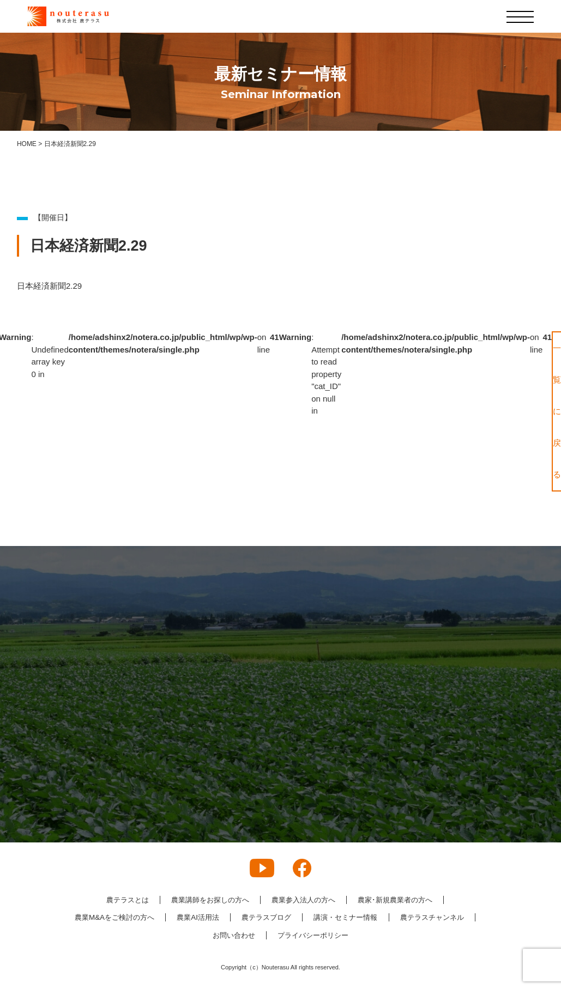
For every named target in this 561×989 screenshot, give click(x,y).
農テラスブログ (311, 918)
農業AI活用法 (238, 918)
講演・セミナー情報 (395, 918)
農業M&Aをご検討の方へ (149, 918)
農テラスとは (117, 900)
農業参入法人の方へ (305, 900)
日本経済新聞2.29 (49, 285)
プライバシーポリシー (361, 935)
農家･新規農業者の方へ (403, 900)
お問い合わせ (277, 935)
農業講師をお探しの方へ (206, 900)
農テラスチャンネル (196, 935)
